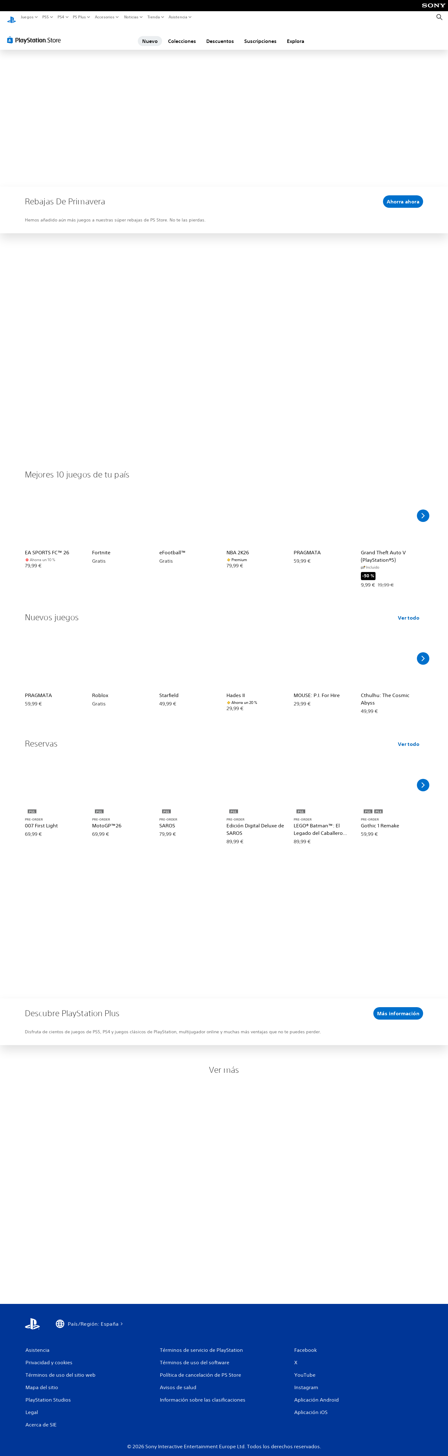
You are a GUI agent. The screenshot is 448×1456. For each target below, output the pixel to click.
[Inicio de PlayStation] (11, 17)
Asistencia (178, 17)
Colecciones (182, 35)
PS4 (60, 17)
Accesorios (104, 17)
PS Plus (79, 17)
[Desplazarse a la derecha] (423, 510)
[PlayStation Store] (35, 34)
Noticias (131, 17)
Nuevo (150, 35)
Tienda (153, 17)
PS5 (45, 17)
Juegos (27, 17)
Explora (295, 35)
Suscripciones (260, 35)
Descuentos (220, 35)
